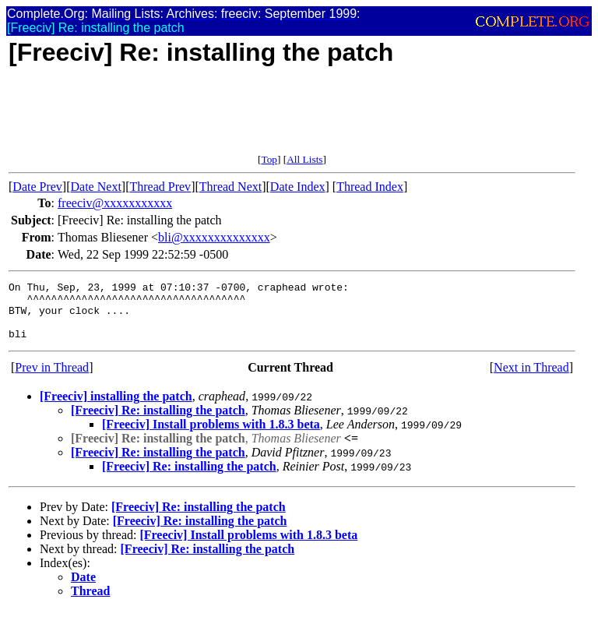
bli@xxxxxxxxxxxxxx (214, 237)
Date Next (96, 186)
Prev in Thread (52, 379)
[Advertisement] (292, 118)
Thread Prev (160, 186)
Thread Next (230, 186)
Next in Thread (531, 379)
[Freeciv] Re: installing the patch (158, 421)
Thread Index (369, 186)
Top (269, 159)
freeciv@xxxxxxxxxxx (115, 203)
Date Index (297, 186)
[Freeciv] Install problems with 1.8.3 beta (211, 435)
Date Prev (37, 186)
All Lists (304, 159)
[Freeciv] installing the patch (116, 407)
